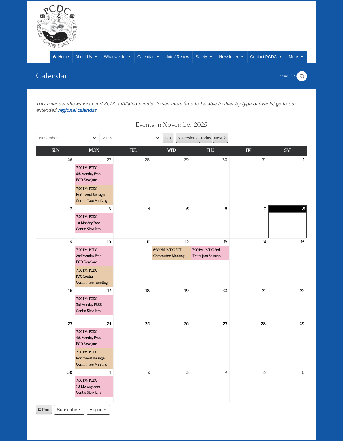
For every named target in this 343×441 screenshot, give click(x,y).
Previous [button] (187, 138)
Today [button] (205, 138)
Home (63, 56)
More (296, 57)
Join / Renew (177, 56)
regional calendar (76, 110)
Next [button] (220, 138)
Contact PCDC (266, 57)
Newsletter (231, 57)
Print (43, 410)
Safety (204, 57)
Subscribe (69, 410)
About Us (86, 57)
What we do (117, 57)
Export (98, 410)
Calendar (148, 57)
